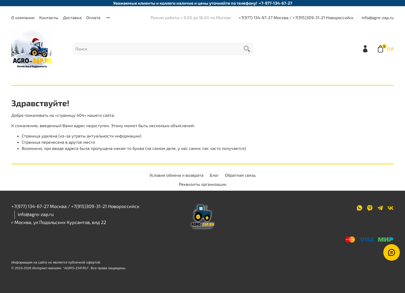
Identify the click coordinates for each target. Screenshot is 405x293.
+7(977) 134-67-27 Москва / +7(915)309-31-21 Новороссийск (296, 17)
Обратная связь (240, 175)
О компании (23, 17)
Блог (214, 175)
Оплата (93, 17)
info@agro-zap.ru (378, 17)
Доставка (72, 17)
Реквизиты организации (202, 184)
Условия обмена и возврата (177, 175)
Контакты (48, 17)
